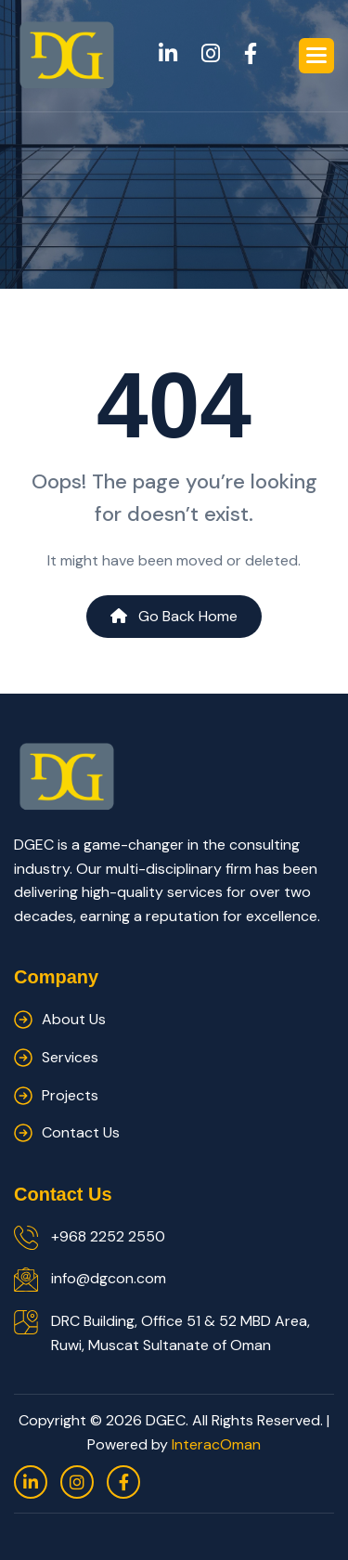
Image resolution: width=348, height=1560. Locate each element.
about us (74, 1019)
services (70, 1057)
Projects (70, 1095)
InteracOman (216, 1444)
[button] (316, 55)
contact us (81, 1132)
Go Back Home (174, 616)
